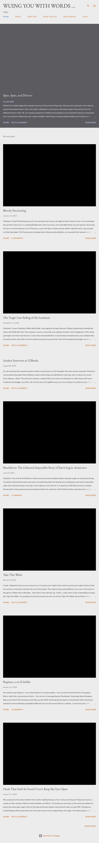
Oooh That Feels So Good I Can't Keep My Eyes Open (35, 789)
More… (86, 16)
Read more (90, 122)
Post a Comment (19, 122)
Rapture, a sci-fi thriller (17, 682)
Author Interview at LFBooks (20, 360)
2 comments (17, 709)
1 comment (16, 495)
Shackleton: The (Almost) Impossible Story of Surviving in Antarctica (45, 468)
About (18, 16)
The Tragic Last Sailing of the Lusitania (26, 318)
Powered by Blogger (49, 835)
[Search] (88, 4)
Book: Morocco (50, 16)
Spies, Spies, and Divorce (17, 95)
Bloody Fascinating (14, 210)
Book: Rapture (69, 16)
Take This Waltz (12, 575)
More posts (90, 826)
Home (6, 16)
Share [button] (6, 122)
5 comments (17, 238)
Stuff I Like (32, 16)
